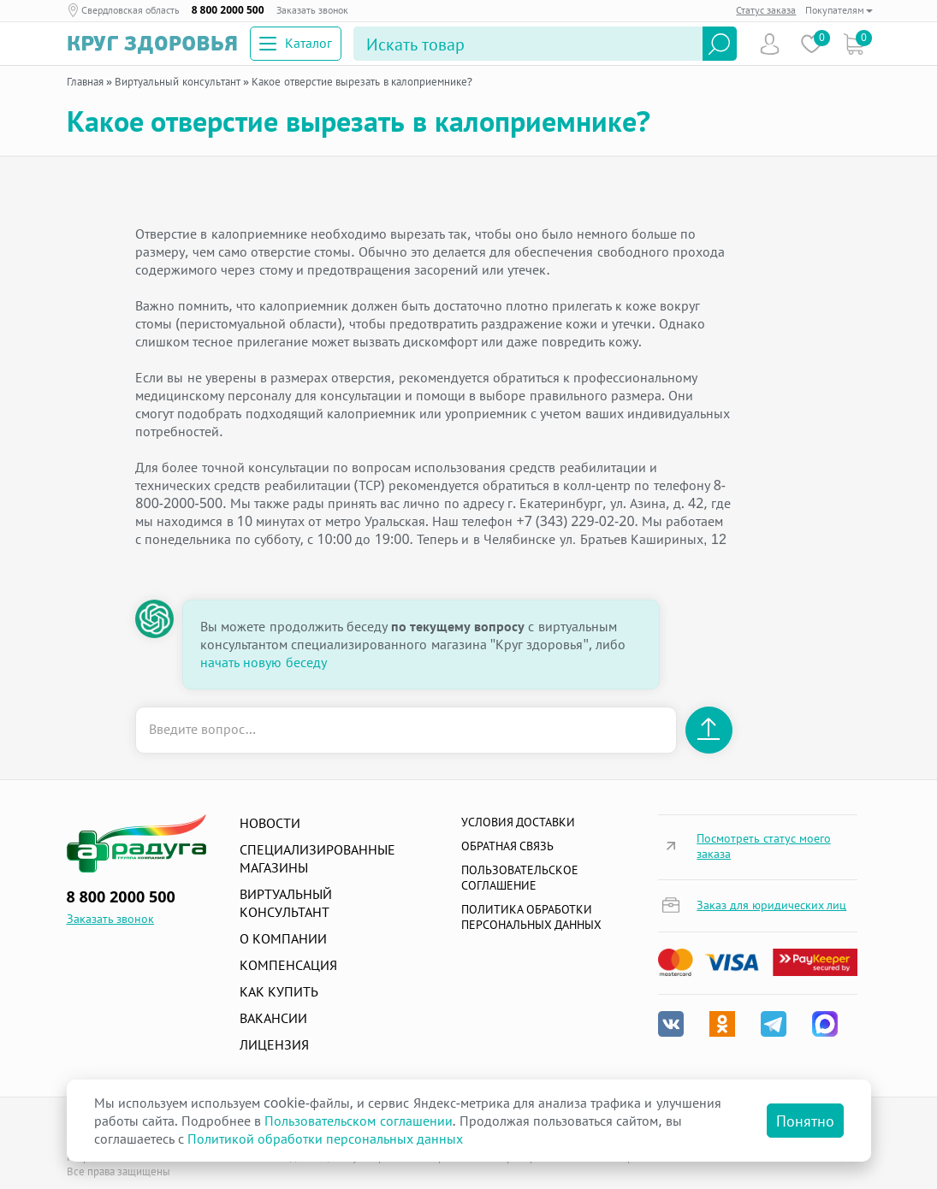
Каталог (295, 42)
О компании (283, 938)
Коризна (853, 44)
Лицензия (274, 1044)
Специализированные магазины (317, 858)
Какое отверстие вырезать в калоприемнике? (361, 81)
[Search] (528, 44)
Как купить (279, 991)
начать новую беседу (263, 662)
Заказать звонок (312, 9)
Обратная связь (507, 845)
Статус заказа (766, 10)
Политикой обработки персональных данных (325, 1138)
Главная (85, 81)
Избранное (811, 44)
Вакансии (273, 1018)
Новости (270, 822)
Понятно (805, 1120)
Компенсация (288, 964)
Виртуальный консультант (177, 81)
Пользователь (769, 44)
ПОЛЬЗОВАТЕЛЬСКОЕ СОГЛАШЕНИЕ (519, 877)
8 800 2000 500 (228, 9)
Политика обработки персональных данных (531, 916)
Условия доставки (518, 821)
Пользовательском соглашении (358, 1120)
